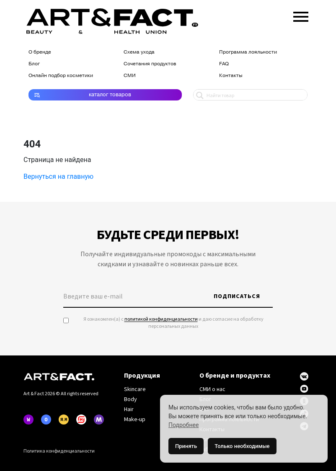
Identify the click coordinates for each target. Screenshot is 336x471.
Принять (186, 446)
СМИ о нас (212, 389)
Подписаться (237, 296)
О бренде (39, 52)
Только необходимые (242, 446)
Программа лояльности (248, 52)
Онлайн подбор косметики (60, 75)
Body (130, 399)
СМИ (130, 75)
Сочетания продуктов (150, 63)
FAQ (224, 63)
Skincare (135, 389)
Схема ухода (139, 52)
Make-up (134, 419)
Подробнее (183, 425)
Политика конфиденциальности (59, 451)
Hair (129, 409)
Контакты (231, 75)
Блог (34, 63)
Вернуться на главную (58, 176)
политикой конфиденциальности (161, 319)
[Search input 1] (255, 94)
